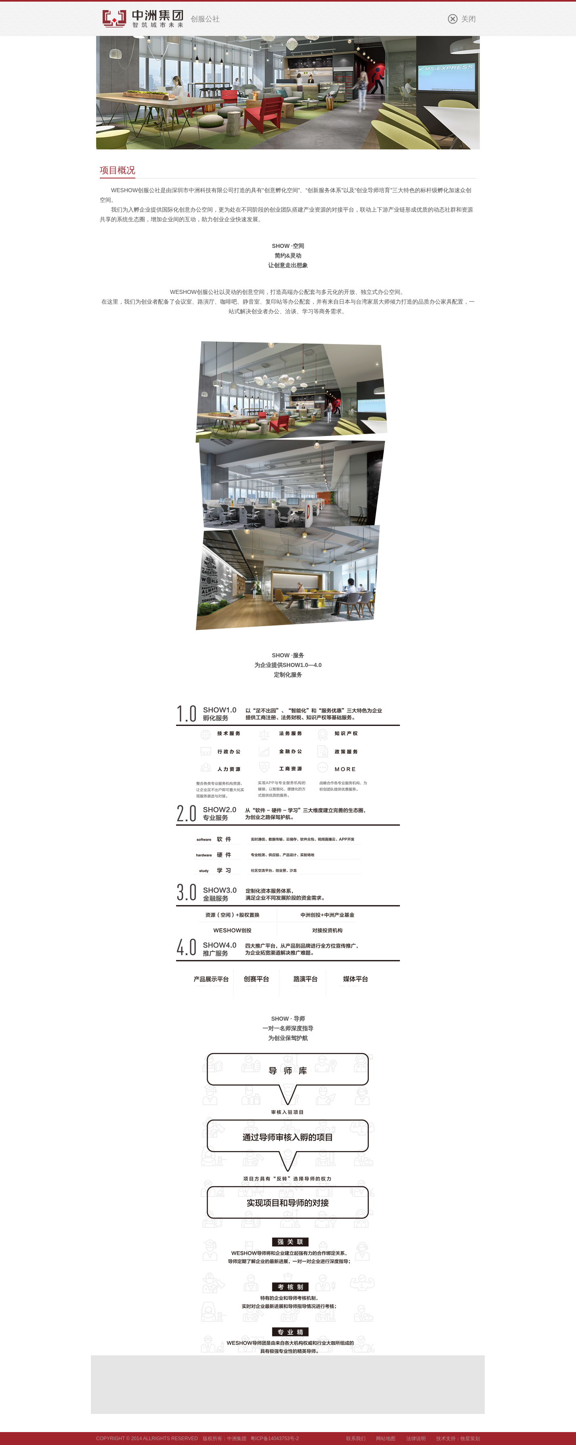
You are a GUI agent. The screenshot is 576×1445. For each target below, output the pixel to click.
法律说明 (416, 1438)
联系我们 (356, 1438)
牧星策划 (470, 1438)
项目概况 (117, 170)
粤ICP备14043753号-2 (274, 1438)
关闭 (468, 19)
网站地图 (385, 1438)
